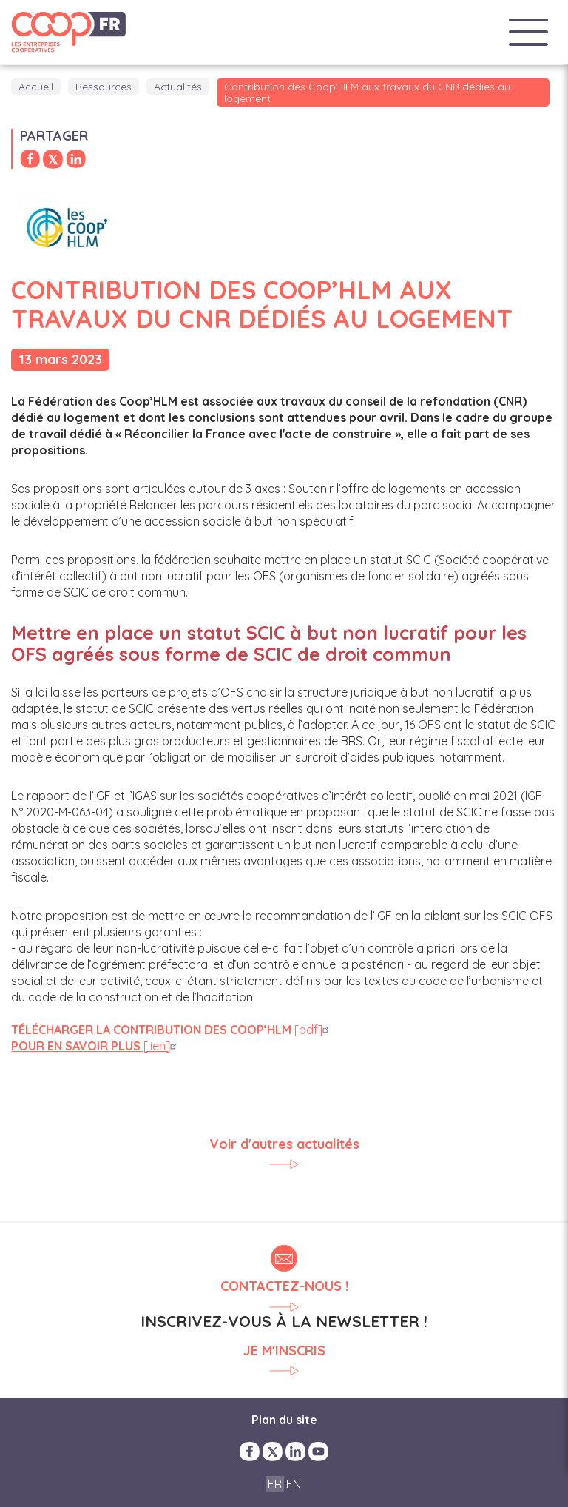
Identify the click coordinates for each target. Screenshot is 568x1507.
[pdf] (172, 1029)
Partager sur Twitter (53, 159)
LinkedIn (295, 1451)
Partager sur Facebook (30, 159)
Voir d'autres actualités (284, 1144)
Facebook (250, 1451)
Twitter (273, 1451)
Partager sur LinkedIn (76, 159)
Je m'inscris (284, 1351)
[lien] (95, 1045)
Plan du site (284, 1419)
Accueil (35, 86)
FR (275, 1484)
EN (293, 1484)
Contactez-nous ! (284, 1286)
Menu (528, 32)
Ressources (103, 86)
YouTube (318, 1451)
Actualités (178, 86)
